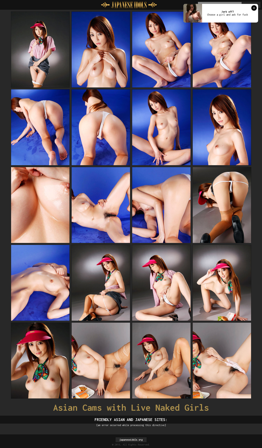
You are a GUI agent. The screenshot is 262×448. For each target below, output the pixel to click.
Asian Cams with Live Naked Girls (131, 407)
